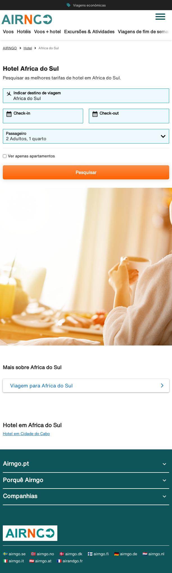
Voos (8, 31)
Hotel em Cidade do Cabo (26, 434)
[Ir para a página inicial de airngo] (26, 19)
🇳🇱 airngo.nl (153, 554)
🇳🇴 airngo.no (42, 554)
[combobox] (89, 98)
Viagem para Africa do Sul (41, 385)
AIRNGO (10, 48)
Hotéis (24, 31)
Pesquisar (86, 172)
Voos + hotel (47, 31)
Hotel (28, 48)
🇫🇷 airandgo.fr (70, 561)
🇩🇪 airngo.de (125, 554)
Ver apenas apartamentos (29, 156)
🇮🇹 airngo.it (13, 561)
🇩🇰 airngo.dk (70, 554)
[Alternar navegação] (160, 16)
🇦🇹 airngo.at (40, 561)
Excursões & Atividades (89, 31)
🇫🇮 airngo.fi (98, 554)
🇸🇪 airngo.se (14, 554)
